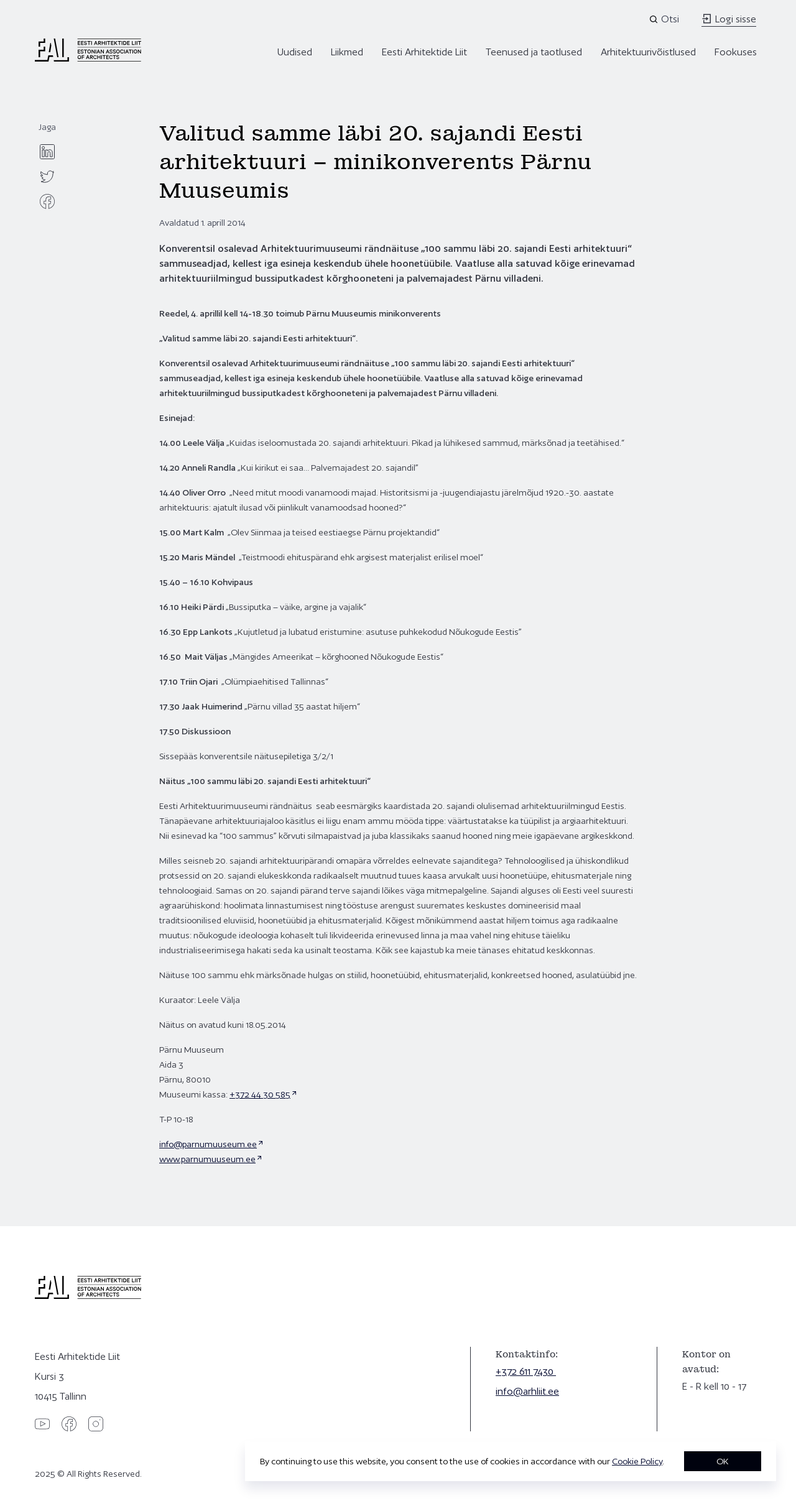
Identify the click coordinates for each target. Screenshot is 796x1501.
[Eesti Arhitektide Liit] (88, 58)
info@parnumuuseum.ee (208, 1144)
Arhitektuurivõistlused (648, 52)
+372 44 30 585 (259, 1094)
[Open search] (665, 19)
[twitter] (47, 176)
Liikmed (347, 52)
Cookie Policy (637, 1461)
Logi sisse (728, 19)
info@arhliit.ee (527, 1391)
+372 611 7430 (526, 1371)
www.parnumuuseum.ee (207, 1159)
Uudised (294, 52)
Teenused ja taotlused (534, 52)
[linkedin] (47, 151)
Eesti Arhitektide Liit (424, 52)
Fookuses (736, 52)
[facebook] (47, 201)
